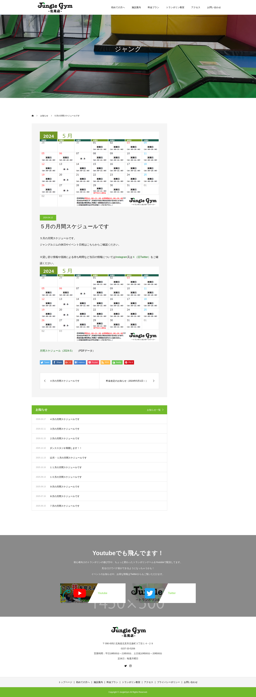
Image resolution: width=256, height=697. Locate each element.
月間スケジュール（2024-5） (57, 350)
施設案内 (136, 7)
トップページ (65, 682)
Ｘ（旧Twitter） (141, 257)
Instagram (121, 257)
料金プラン (153, 7)
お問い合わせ (214, 7)
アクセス (195, 7)
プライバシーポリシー (168, 682)
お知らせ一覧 (154, 410)
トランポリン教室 (175, 7)
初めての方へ (118, 7)
